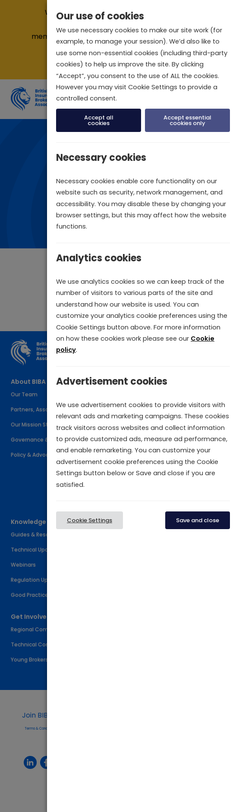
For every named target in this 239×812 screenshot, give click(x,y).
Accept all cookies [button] (98, 120)
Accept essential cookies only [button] (187, 120)
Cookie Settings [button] (89, 520)
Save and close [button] (197, 520)
